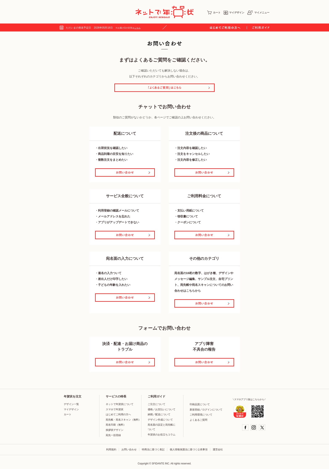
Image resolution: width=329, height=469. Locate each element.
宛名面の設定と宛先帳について (161, 427)
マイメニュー (258, 12)
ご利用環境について (201, 414)
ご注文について (156, 404)
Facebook (245, 427)
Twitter (262, 427)
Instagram (254, 427)
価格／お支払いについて (161, 409)
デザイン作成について (160, 419)
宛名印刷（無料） (116, 424)
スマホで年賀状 (114, 409)
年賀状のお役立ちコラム (161, 434)
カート (214, 12)
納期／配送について (159, 414)
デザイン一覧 (71, 404)
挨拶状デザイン (114, 430)
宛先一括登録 (113, 435)
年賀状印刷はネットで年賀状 (164, 12)
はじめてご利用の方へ (118, 414)
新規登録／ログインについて (206, 409)
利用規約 (111, 449)
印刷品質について (200, 404)
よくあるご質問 (198, 419)
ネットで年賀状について (119, 404)
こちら (137, 28)
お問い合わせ (129, 449)
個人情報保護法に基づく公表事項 (189, 449)
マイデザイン (233, 12)
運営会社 (218, 449)
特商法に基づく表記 (153, 449)
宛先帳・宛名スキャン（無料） (123, 419)
